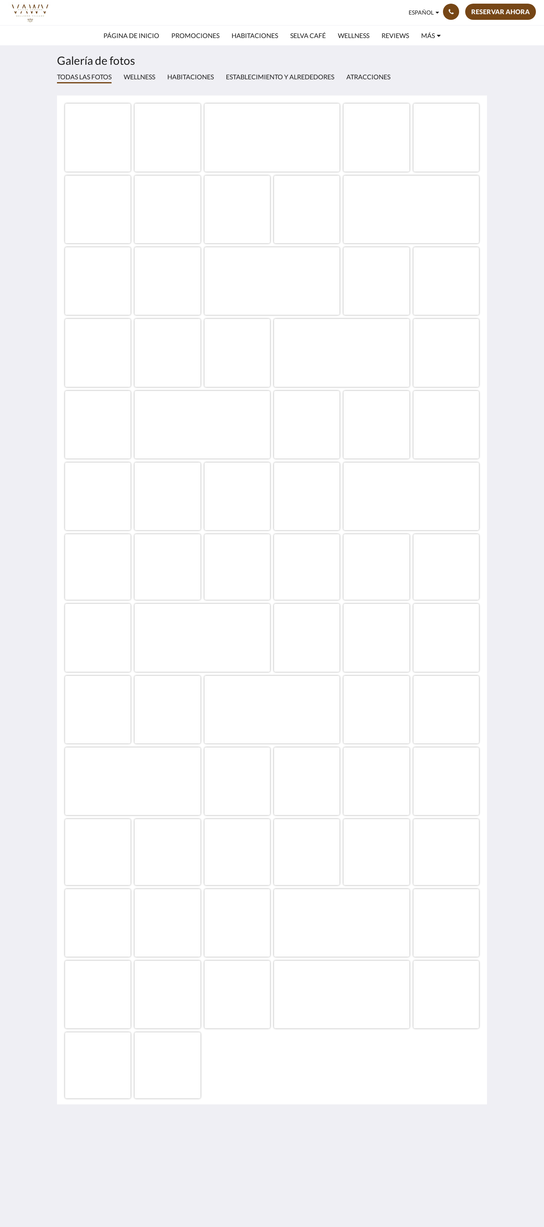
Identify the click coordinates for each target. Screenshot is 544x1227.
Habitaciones (190, 77)
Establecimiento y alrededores (280, 77)
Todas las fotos (84, 77)
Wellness (139, 77)
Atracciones (368, 77)
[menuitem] (131, 35)
